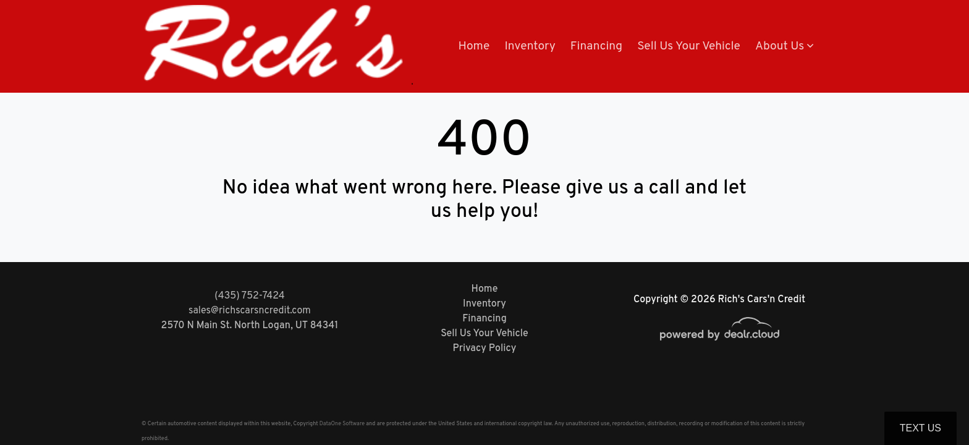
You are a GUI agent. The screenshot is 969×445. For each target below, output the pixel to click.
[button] (784, 47)
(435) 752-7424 (249, 296)
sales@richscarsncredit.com (249, 311)
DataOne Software (342, 423)
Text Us (920, 428)
